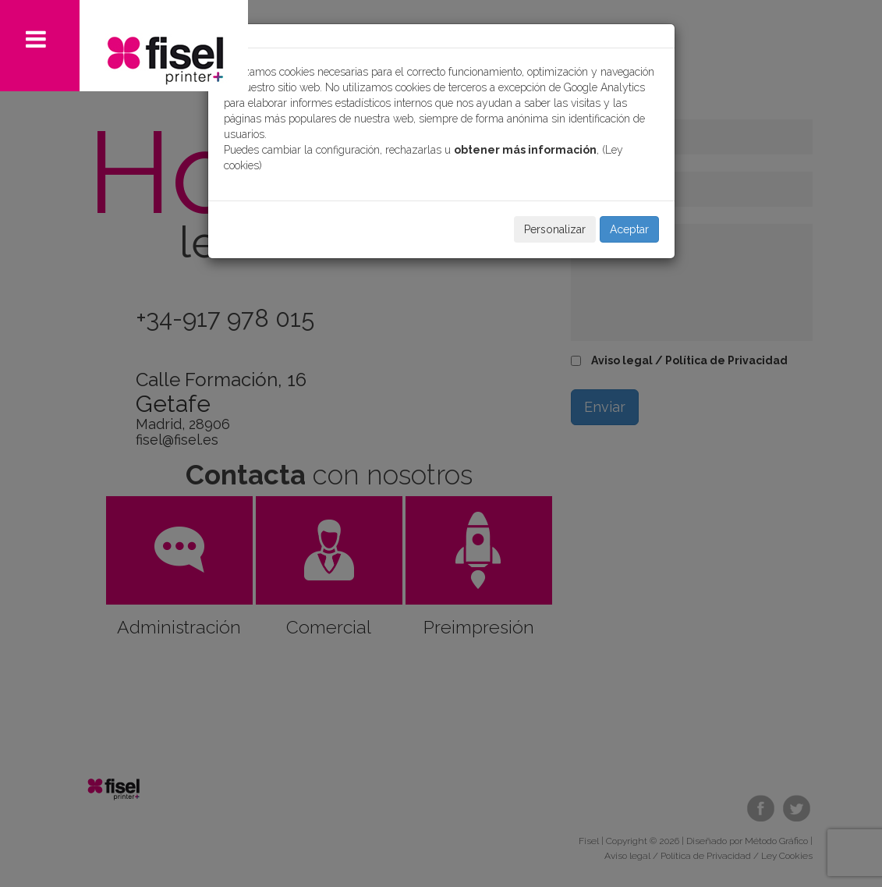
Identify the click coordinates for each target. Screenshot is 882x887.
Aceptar (629, 229)
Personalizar (555, 229)
